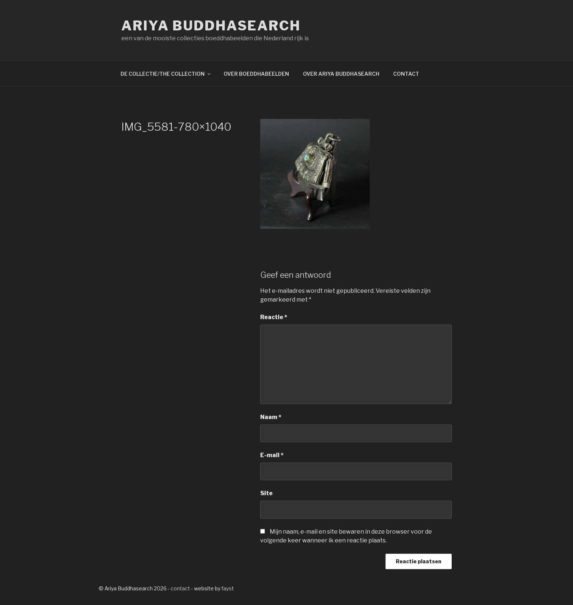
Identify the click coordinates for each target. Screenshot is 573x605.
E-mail (272, 455)
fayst (227, 588)
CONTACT (406, 74)
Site (266, 493)
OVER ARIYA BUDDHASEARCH (341, 74)
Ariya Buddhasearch (211, 26)
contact (180, 588)
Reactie (273, 317)
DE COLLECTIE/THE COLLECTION (166, 74)
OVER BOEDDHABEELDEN (256, 74)
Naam (270, 417)
